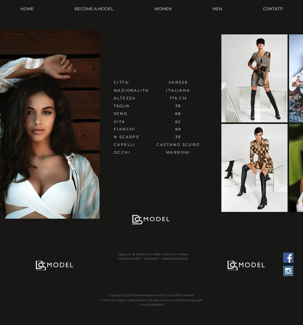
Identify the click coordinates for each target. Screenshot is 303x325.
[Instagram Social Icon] (288, 271)
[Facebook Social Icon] (288, 258)
